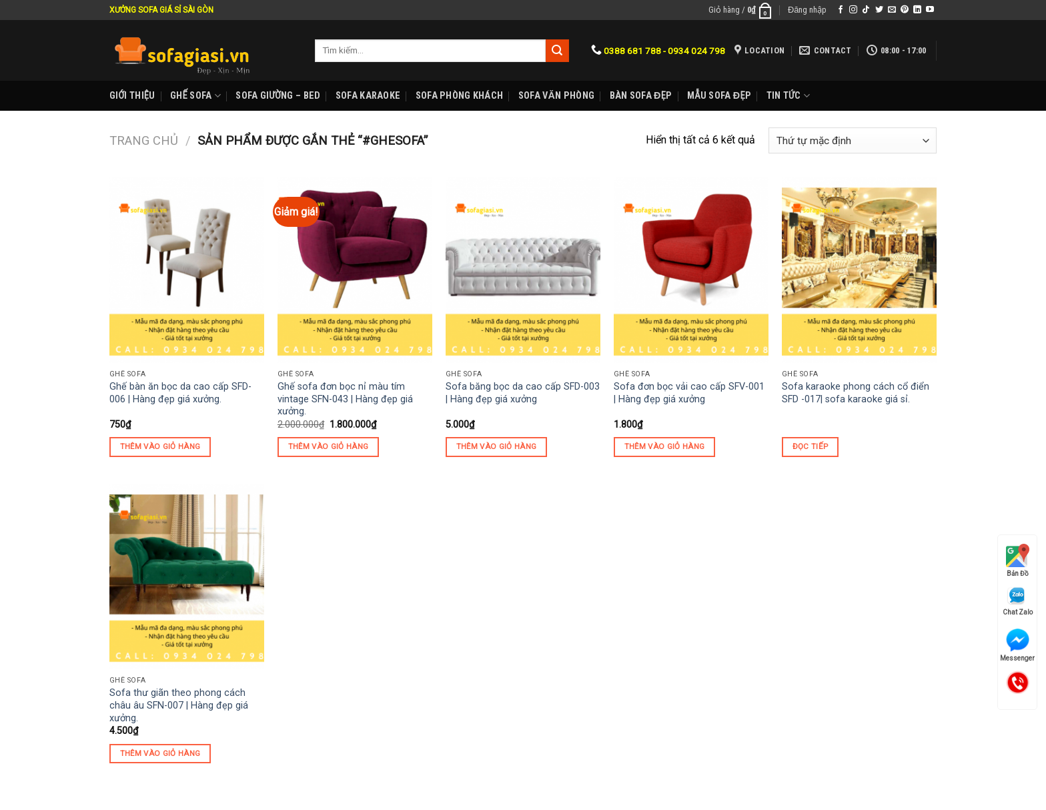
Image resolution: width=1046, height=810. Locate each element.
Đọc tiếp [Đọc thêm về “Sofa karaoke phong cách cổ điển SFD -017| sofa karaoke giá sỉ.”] (811, 446)
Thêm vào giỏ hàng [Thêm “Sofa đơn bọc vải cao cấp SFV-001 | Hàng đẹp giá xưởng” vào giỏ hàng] (664, 446)
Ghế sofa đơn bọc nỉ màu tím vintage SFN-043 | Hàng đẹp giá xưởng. (345, 399)
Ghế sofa (195, 95)
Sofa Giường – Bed (277, 95)
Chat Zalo (1018, 601)
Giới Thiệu (132, 95)
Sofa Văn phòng (556, 95)
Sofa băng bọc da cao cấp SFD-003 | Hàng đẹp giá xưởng (523, 393)
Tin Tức (788, 95)
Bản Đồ (1017, 560)
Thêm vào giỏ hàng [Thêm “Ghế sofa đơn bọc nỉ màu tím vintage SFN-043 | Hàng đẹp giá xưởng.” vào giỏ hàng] (328, 446)
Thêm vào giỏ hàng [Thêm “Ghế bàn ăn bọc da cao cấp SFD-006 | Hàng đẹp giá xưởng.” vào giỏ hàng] (160, 446)
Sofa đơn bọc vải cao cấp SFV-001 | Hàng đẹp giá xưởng (689, 393)
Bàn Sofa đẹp (641, 95)
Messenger (1017, 645)
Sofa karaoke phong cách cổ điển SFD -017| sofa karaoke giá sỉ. (855, 393)
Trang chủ (143, 140)
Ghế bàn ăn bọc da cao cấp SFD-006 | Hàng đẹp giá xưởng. (180, 393)
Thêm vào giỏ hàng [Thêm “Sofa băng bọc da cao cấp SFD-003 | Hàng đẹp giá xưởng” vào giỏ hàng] (496, 446)
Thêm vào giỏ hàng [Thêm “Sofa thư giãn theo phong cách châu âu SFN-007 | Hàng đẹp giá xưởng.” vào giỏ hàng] (160, 753)
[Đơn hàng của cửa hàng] (852, 140)
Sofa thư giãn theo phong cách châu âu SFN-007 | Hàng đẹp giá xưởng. (178, 705)
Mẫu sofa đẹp (719, 95)
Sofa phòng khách (460, 95)
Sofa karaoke (368, 95)
